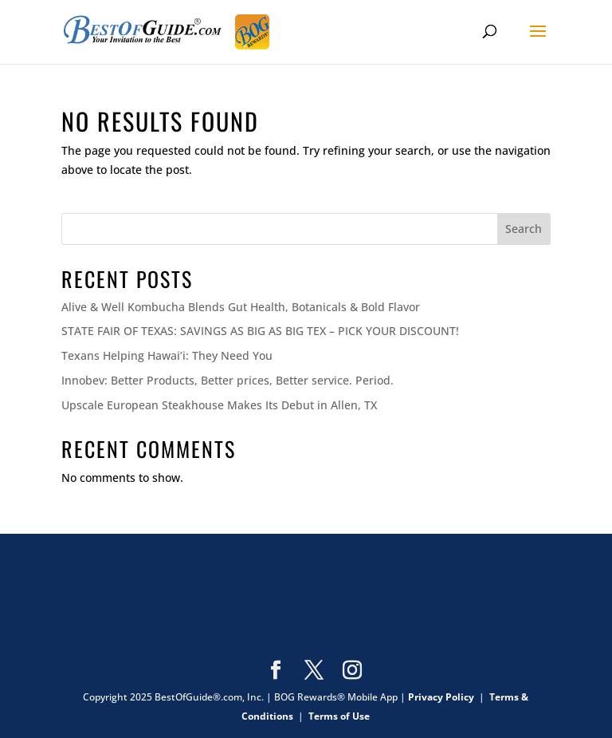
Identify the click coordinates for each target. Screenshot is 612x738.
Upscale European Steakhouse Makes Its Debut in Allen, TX (219, 404)
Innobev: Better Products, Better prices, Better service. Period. (227, 380)
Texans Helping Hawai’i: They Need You (167, 355)
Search (523, 228)
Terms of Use (339, 716)
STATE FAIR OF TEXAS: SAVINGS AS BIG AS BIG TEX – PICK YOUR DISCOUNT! (260, 330)
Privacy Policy (441, 697)
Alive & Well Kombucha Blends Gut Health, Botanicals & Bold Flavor (240, 306)
